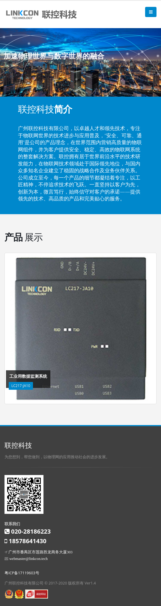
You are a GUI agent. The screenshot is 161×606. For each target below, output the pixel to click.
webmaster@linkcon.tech (28, 559)
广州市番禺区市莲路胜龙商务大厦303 (40, 552)
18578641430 (27, 541)
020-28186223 (31, 531)
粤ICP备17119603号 (21, 572)
